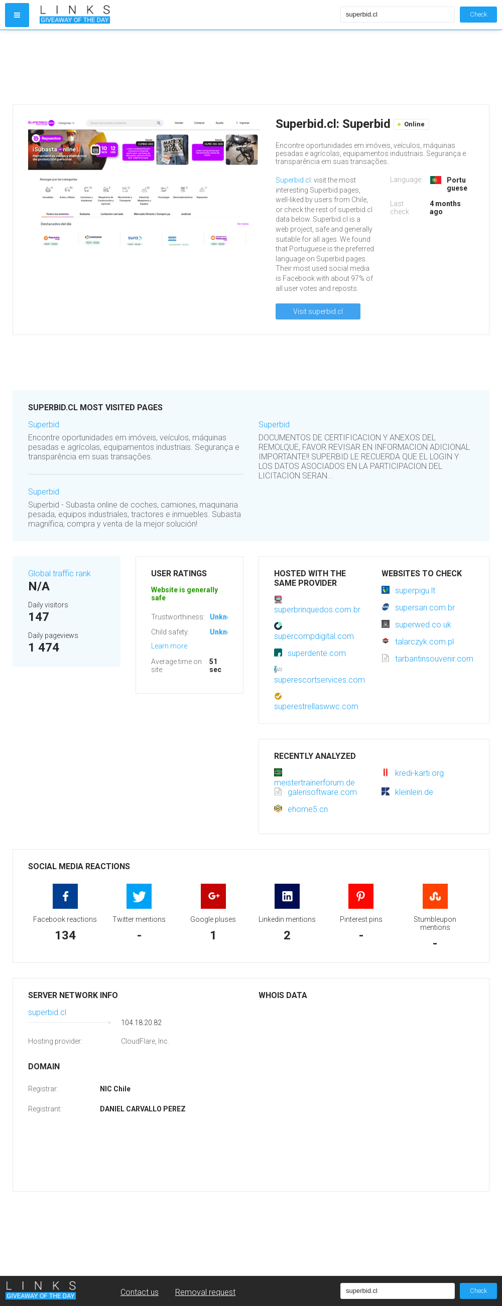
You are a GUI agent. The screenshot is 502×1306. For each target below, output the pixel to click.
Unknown (225, 617)
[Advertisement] (188, 67)
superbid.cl (47, 1012)
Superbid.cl (293, 180)
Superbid (43, 424)
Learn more (169, 646)
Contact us (139, 1292)
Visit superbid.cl (318, 311)
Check (478, 14)
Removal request (205, 1292)
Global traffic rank (59, 573)
